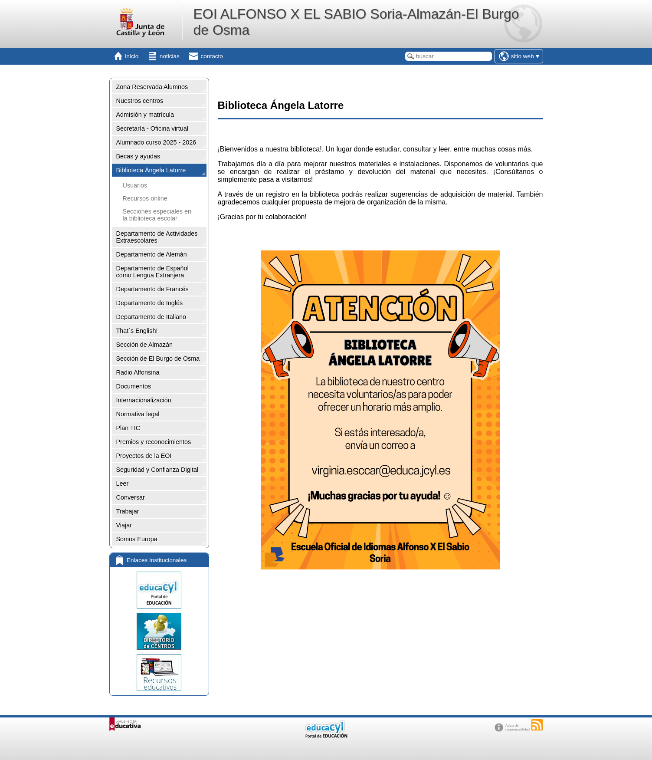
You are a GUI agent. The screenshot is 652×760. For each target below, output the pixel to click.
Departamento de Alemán (151, 254)
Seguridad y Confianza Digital (157, 469)
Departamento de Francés (152, 289)
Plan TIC (128, 427)
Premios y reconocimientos (153, 441)
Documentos (133, 386)
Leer (122, 483)
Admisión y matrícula (145, 114)
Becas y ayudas (138, 156)
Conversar (130, 497)
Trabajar (127, 511)
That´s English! (137, 330)
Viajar (124, 525)
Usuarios (135, 185)
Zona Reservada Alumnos (152, 86)
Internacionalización (143, 400)
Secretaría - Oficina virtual (152, 128)
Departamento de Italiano (151, 316)
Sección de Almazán (144, 344)
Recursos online (145, 198)
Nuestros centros (140, 100)
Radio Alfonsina (138, 372)
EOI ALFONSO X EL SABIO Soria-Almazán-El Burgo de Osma (356, 22)
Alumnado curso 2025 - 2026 (156, 142)
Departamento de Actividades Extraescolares (157, 237)
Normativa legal (138, 414)
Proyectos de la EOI (144, 455)
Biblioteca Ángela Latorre (151, 170)
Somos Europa (136, 539)
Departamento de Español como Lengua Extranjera (152, 272)
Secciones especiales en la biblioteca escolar (157, 215)
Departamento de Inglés (149, 302)
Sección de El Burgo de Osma (158, 358)
